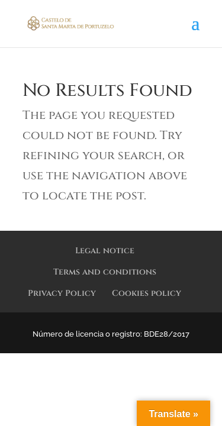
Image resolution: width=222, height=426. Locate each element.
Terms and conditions (104, 271)
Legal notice (104, 250)
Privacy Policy (62, 293)
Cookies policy (146, 293)
